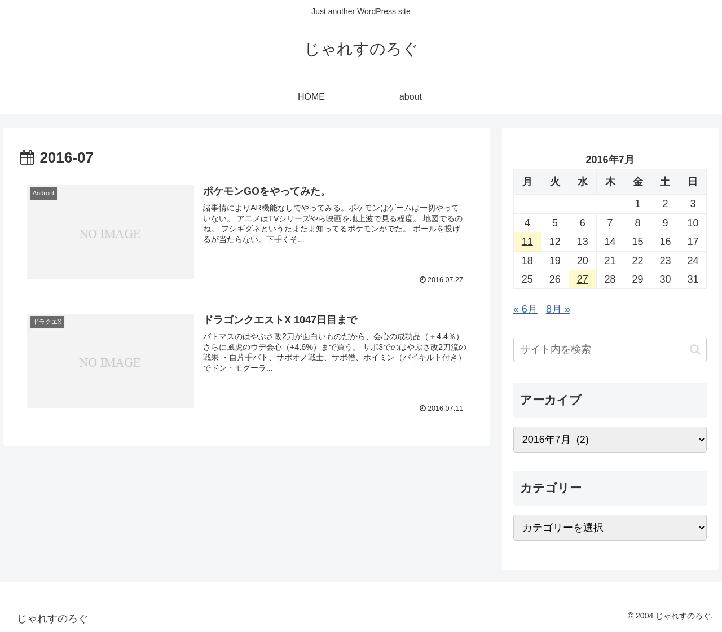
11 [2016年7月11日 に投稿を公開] (527, 241)
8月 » (558, 309)
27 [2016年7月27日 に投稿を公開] (582, 279)
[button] (695, 349)
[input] (610, 349)
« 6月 (525, 309)
